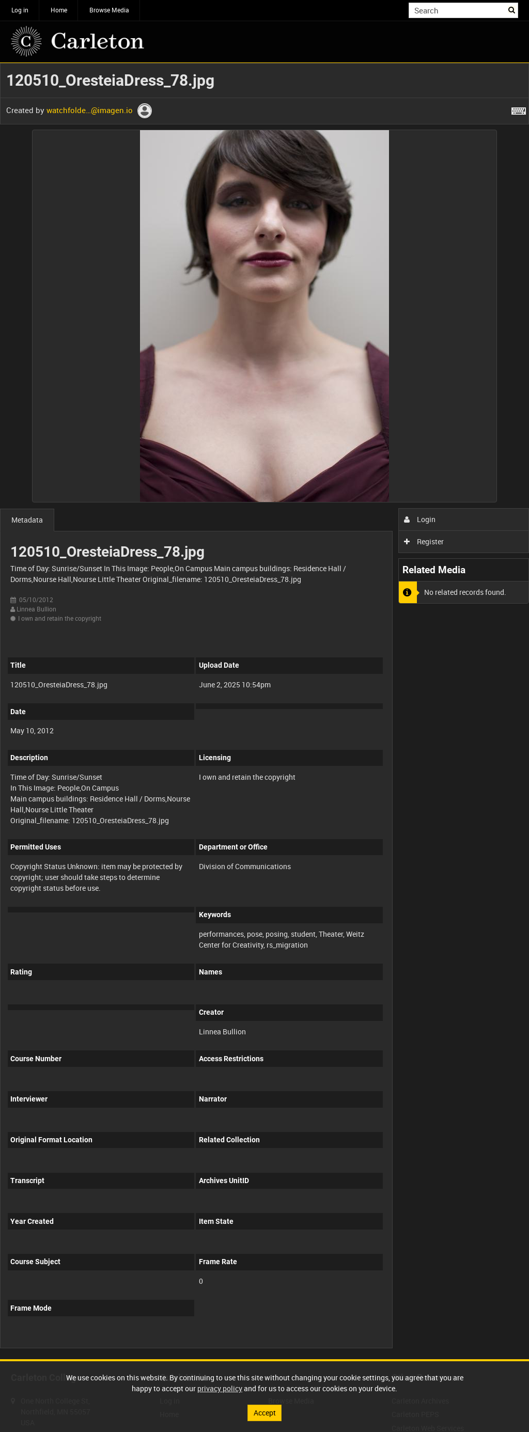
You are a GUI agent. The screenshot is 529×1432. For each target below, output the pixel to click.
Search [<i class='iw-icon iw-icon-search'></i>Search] (512, 9)
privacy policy (219, 1388)
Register (424, 541)
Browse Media (109, 10)
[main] (264, 711)
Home (59, 10)
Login (419, 519)
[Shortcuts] (518, 109)
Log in (19, 10)
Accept (265, 1413)
